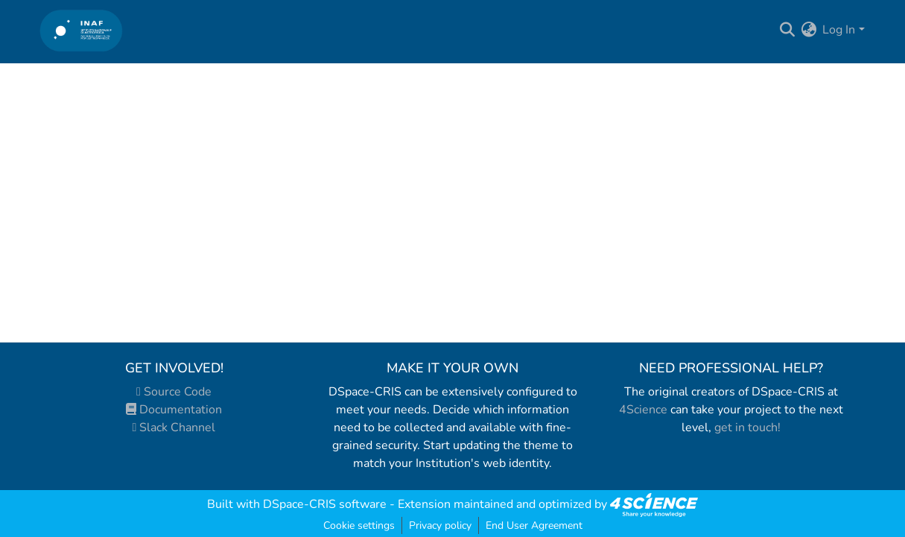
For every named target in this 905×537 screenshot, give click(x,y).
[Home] (81, 30)
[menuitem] (808, 30)
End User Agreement (534, 525)
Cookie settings (359, 525)
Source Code (174, 392)
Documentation (174, 409)
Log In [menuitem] (838, 30)
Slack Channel (174, 427)
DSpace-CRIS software (325, 504)
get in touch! (747, 427)
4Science (643, 409)
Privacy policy (440, 525)
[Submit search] (787, 30)
